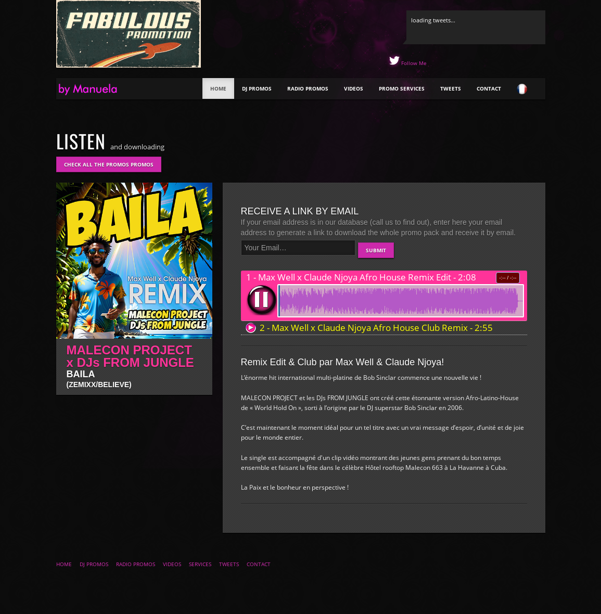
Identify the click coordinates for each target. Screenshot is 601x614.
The (97, 90)
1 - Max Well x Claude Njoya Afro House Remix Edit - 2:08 (361, 277)
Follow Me (413, 63)
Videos (353, 88)
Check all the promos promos (109, 164)
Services (200, 564)
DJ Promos (257, 88)
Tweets (450, 88)
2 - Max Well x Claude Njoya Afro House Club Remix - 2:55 (376, 328)
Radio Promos (307, 88)
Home (218, 88)
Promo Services (402, 88)
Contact (489, 88)
